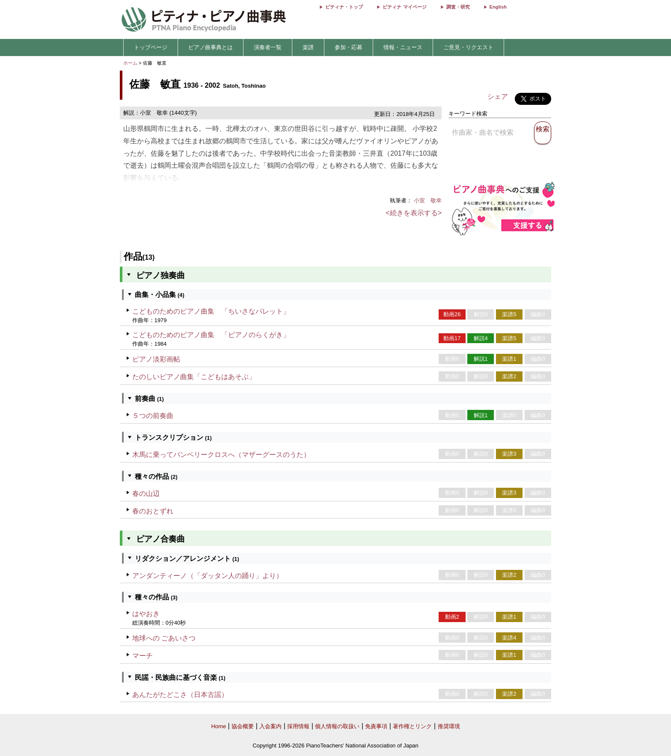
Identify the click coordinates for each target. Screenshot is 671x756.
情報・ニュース (402, 47)
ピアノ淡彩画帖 (156, 359)
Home (218, 726)
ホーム (130, 62)
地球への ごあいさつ (164, 638)
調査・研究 (458, 6)
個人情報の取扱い (337, 726)
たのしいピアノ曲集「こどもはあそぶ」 (193, 376)
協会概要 (243, 726)
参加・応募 (348, 47)
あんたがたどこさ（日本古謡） (180, 694)
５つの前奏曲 (152, 415)
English (498, 6)
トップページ (150, 47)
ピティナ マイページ (404, 6)
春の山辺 (146, 493)
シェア (497, 96)
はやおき (146, 613)
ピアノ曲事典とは (210, 47)
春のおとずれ (152, 511)
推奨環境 (449, 726)
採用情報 (298, 726)
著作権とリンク (412, 726)
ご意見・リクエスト (468, 47)
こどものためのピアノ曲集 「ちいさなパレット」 (211, 311)
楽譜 (308, 47)
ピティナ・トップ (344, 6)
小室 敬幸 (428, 200)
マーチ (142, 655)
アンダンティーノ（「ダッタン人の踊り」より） (207, 575)
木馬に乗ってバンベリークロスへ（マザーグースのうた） (221, 454)
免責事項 (376, 726)
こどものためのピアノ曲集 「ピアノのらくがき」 (211, 334)
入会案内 (270, 726)
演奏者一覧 (268, 47)
